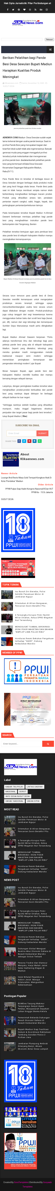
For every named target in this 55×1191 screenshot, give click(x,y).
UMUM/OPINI (33, 801)
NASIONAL (11, 792)
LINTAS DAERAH (35, 787)
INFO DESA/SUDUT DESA (18, 796)
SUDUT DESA (8, 86)
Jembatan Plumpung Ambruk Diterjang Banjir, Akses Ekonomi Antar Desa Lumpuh (33, 1046)
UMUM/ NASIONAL (14, 801)
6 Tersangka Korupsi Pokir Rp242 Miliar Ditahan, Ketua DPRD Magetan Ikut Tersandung (34, 617)
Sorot (22, 792)
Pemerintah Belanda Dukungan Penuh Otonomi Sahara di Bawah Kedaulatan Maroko (34, 1020)
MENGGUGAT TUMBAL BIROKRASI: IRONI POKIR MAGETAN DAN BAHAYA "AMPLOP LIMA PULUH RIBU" (34, 629)
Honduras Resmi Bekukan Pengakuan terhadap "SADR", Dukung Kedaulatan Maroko (34, 641)
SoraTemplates (21, 1182)
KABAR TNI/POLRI (14, 787)
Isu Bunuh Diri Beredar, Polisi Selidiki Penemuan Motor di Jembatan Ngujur (30, 594)
